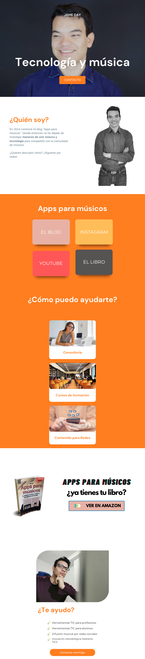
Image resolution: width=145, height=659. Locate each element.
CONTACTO (72, 80)
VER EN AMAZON (103, 506)
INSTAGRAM (94, 232)
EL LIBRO (94, 262)
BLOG (54, 232)
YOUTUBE (51, 263)
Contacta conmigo (72, 652)
